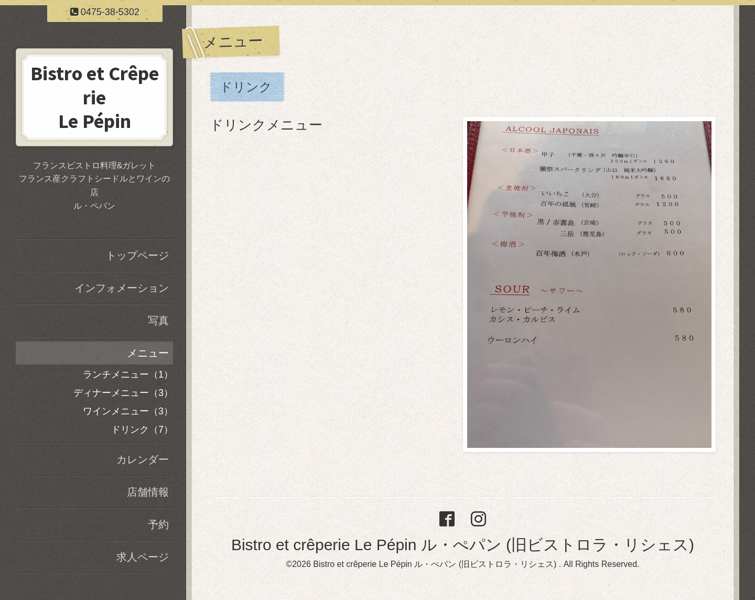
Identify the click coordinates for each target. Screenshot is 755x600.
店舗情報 (148, 492)
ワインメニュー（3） (128, 411)
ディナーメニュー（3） (123, 393)
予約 (158, 524)
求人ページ (142, 557)
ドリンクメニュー (266, 125)
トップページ (137, 255)
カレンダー (142, 459)
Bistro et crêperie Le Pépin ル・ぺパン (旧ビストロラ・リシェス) (462, 544)
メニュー (148, 353)
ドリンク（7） (142, 429)
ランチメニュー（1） (128, 374)
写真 (158, 320)
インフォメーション (121, 288)
